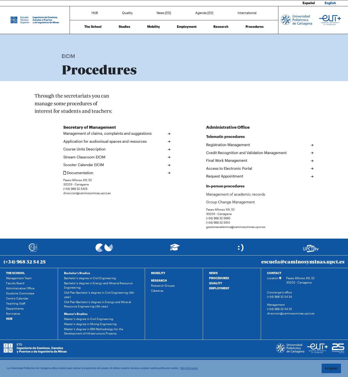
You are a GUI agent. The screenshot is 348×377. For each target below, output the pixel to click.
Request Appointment (224, 176)
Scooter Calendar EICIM (83, 165)
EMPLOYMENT (219, 288)
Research (220, 26)
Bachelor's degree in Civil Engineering (90, 278)
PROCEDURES (219, 278)
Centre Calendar (17, 298)
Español (309, 3)
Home (66, 40)
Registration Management (228, 144)
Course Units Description (84, 149)
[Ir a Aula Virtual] (175, 249)
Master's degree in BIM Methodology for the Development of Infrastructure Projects (93, 331)
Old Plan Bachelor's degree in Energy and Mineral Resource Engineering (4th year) (97, 304)
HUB (95, 13)
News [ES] (164, 13)
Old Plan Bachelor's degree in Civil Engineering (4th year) (99, 295)
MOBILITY (158, 273)
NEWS (213, 273)
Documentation (78, 173)
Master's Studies (75, 313)
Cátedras (157, 290)
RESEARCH (159, 280)
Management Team (19, 278)
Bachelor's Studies (77, 273)
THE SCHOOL (15, 273)
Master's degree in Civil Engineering (88, 318)
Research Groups (163, 285)
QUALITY (215, 283)
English (330, 3)
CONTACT (274, 273)
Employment (186, 26)
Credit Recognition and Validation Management (246, 152)
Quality (127, 13)
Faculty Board (15, 283)
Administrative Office (20, 288)
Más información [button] (189, 368)
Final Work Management (226, 160)
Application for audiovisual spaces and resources (105, 141)
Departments (15, 308)
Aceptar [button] (331, 368)
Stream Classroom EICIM (84, 157)
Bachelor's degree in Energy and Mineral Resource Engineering (98, 285)
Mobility (153, 26)
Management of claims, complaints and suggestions (107, 133)
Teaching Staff (15, 303)
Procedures (255, 26)
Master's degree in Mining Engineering (90, 324)
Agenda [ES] (204, 13)
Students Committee (20, 293)
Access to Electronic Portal (229, 168)
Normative (13, 313)
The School (93, 26)
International (247, 13)
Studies (124, 26)
